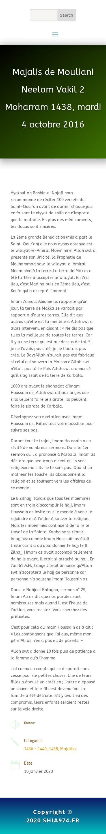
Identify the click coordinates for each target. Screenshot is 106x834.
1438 (53, 749)
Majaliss (68, 749)
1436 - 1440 (35, 749)
